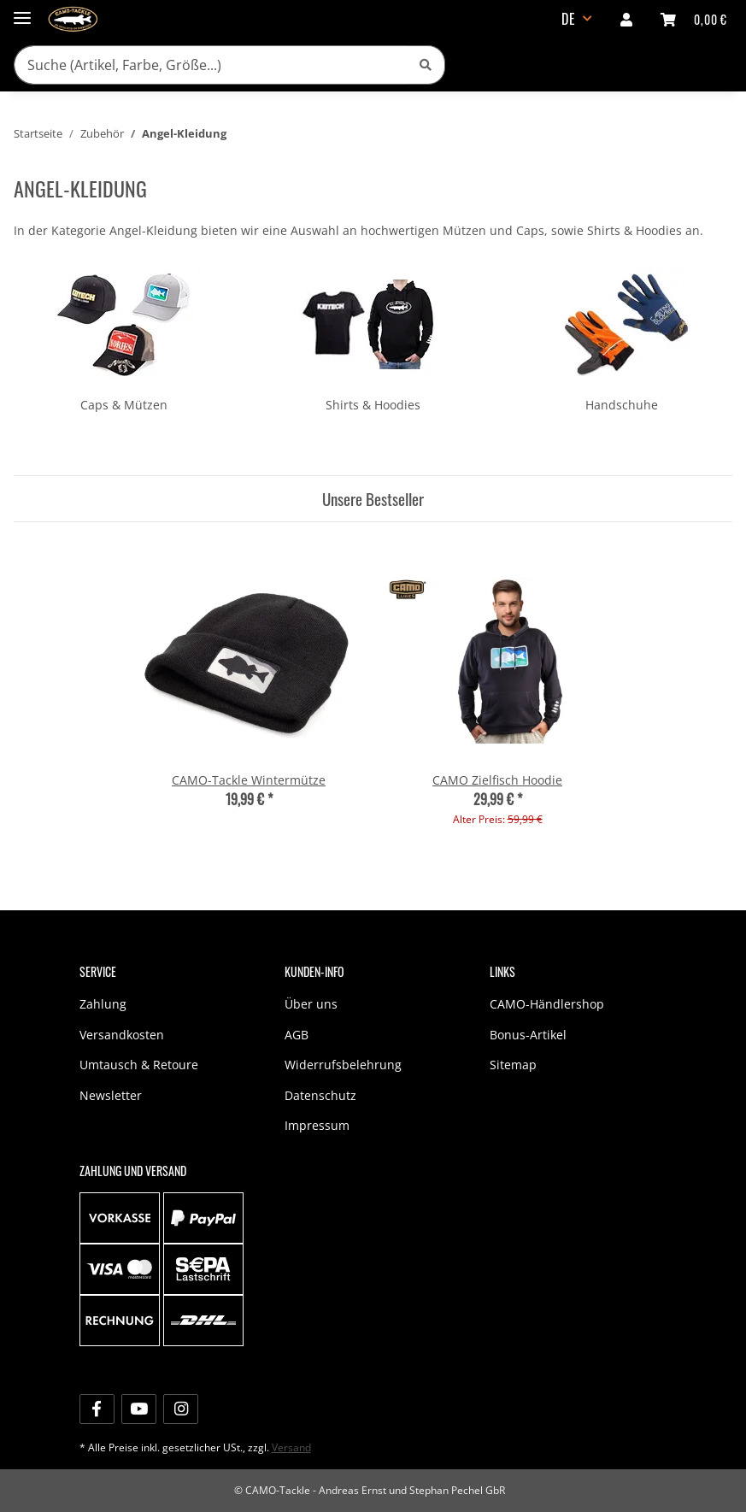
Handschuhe (621, 405)
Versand (291, 1447)
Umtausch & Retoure (138, 1064)
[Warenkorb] (694, 19)
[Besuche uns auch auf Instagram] (180, 1409)
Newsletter (110, 1095)
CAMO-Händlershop (547, 1004)
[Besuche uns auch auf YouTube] (138, 1409)
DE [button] (568, 19)
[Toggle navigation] (22, 10)
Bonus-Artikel (528, 1035)
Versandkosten (121, 1035)
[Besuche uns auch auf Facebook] (97, 1409)
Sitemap (513, 1064)
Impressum (317, 1125)
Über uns (311, 1004)
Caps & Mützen (123, 405)
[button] (627, 19)
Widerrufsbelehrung (343, 1064)
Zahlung (102, 1004)
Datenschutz (320, 1095)
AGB (296, 1035)
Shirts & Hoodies (373, 405)
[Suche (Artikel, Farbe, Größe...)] (211, 65)
